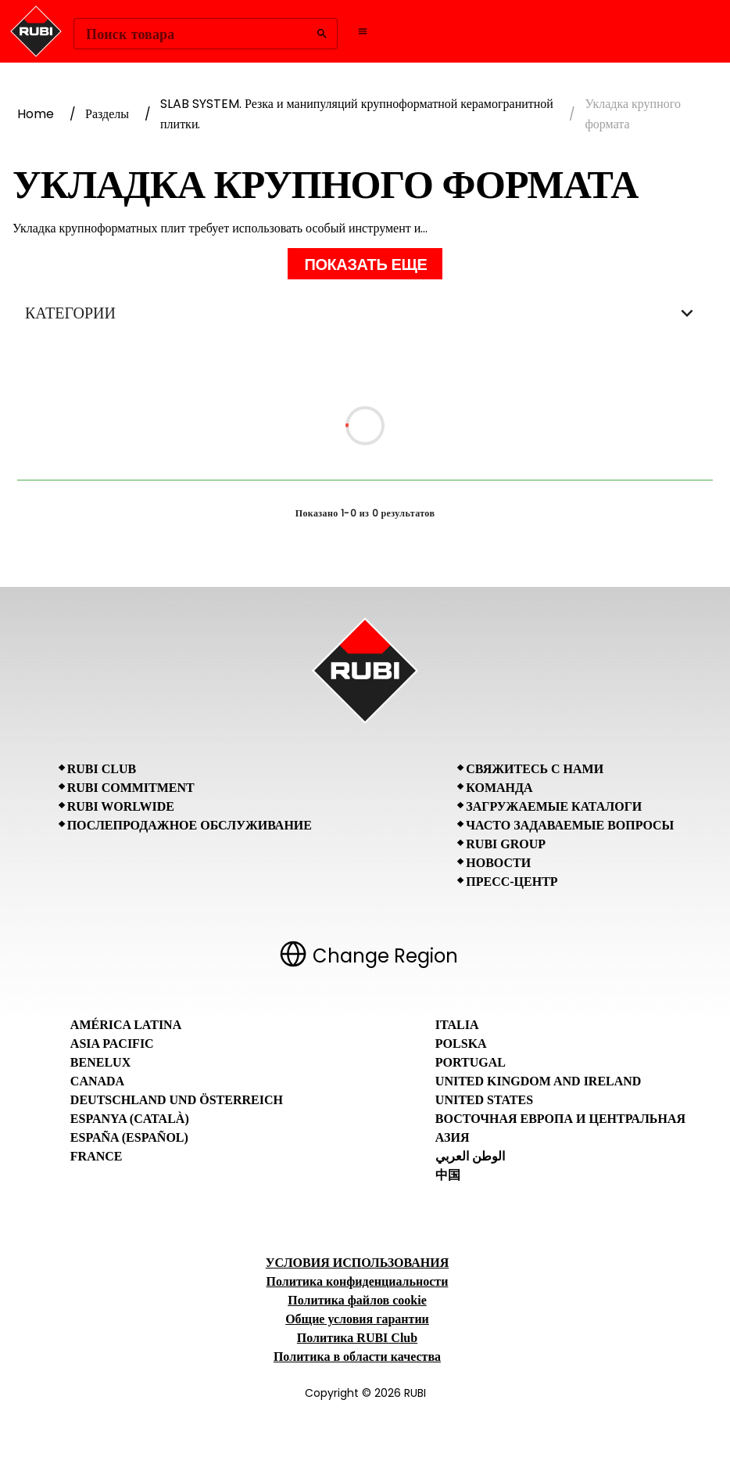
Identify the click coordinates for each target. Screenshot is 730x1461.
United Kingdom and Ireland (538, 1081)
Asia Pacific (112, 1043)
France (96, 1156)
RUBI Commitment (131, 787)
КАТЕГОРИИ (365, 313)
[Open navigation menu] (363, 31)
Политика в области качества (357, 1356)
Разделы (107, 114)
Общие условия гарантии (357, 1319)
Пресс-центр (511, 881)
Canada (97, 1081)
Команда (499, 787)
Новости (498, 862)
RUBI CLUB (101, 768)
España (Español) (129, 1137)
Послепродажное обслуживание (189, 825)
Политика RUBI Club (357, 1337)
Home (35, 114)
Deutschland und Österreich (176, 1100)
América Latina (125, 1024)
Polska (461, 1043)
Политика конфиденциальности (358, 1281)
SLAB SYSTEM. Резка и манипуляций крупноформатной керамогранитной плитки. (356, 114)
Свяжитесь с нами (534, 768)
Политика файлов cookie (357, 1300)
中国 (447, 1175)
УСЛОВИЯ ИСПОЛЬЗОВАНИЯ (357, 1262)
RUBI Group (506, 844)
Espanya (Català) (129, 1118)
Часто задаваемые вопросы (570, 825)
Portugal (470, 1062)
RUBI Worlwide (120, 806)
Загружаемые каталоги (554, 806)
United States (484, 1100)
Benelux (100, 1062)
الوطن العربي (470, 1156)
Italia (457, 1024)
